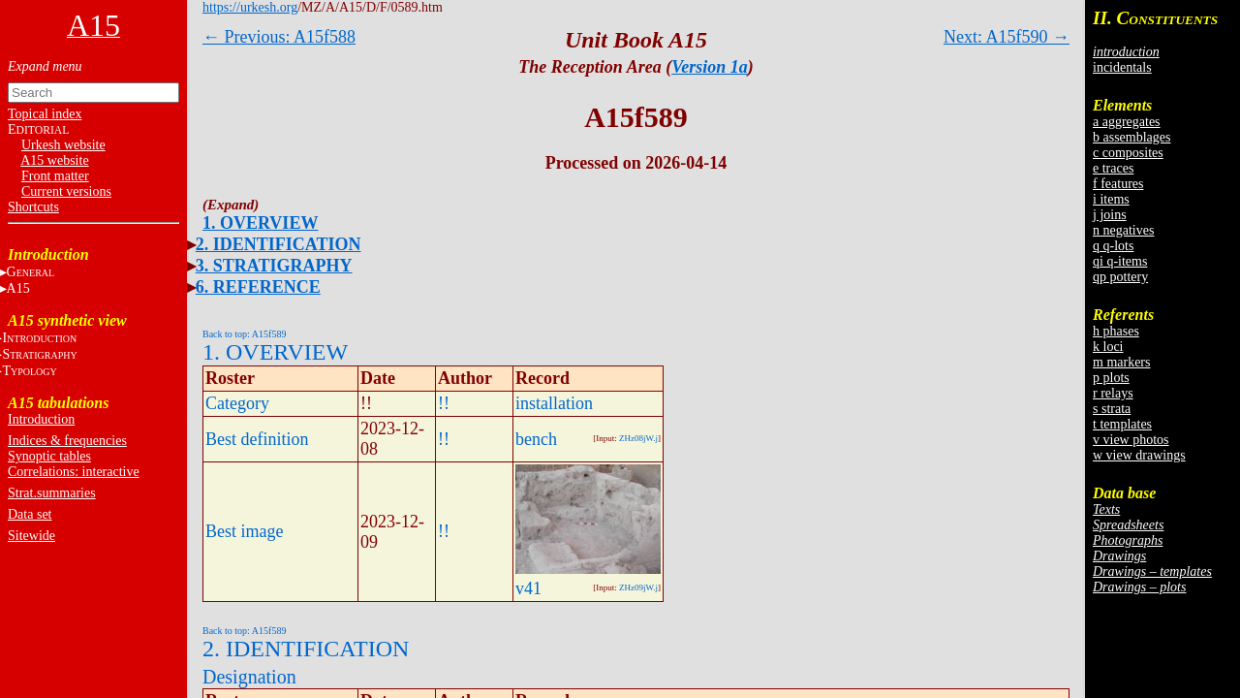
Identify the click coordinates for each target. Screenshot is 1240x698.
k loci (1108, 346)
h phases (1116, 331)
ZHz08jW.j (638, 438)
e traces (1113, 168)
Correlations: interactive (74, 471)
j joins (1110, 214)
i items (1111, 199)
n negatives (1123, 230)
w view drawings (1139, 455)
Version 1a (709, 67)
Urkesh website (63, 145)
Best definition (257, 439)
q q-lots (1113, 245)
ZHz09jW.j (638, 587)
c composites (1128, 152)
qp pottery (1120, 277)
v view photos (1131, 439)
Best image (244, 531)
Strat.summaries (52, 493)
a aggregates (1127, 121)
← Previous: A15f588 (279, 37)
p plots (1111, 377)
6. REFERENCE (258, 287)
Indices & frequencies (67, 440)
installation (554, 403)
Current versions (66, 191)
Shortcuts (33, 207)
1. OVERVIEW (260, 223)
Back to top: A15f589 (244, 334)
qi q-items (1120, 261)
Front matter (55, 176)
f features (1118, 183)
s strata (1112, 408)
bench (536, 439)
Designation (249, 676)
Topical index (44, 114)
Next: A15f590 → (1007, 37)
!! (444, 403)
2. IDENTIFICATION (278, 244)
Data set (29, 514)
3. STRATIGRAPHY (274, 265)
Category (237, 403)
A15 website (54, 160)
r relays (1113, 393)
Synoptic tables (49, 456)
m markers (1121, 362)
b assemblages (1131, 137)
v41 (528, 588)
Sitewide (31, 535)
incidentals (1122, 67)
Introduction (41, 419)
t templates (1122, 424)
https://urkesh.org (249, 7)
